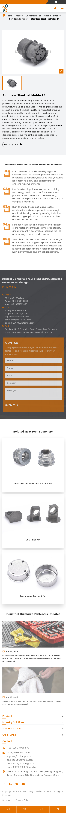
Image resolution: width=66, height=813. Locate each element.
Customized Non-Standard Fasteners (43, 15)
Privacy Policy (23, 800)
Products (19, 15)
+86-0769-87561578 (18, 748)
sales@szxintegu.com (18, 753)
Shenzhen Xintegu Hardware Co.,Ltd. (34, 791)
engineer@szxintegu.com (20, 760)
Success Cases (11, 729)
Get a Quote (13, 144)
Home (9, 15)
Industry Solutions (13, 722)
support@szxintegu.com (19, 756)
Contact (7, 741)
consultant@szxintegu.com (21, 763)
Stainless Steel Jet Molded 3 (45, 19)
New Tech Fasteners (18, 19)
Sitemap (6, 800)
